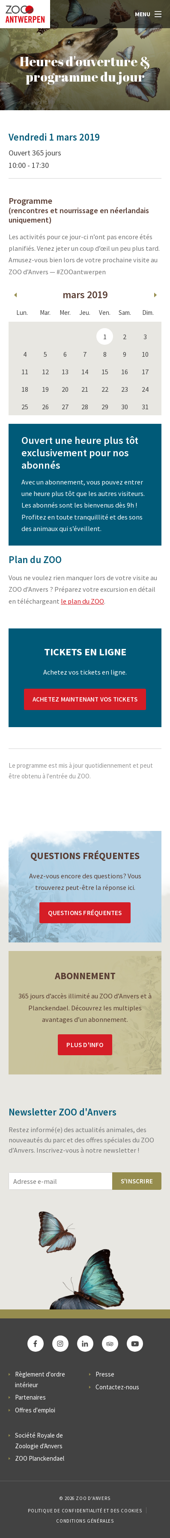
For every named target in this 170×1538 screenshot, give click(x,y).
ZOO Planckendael (39, 1458)
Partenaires (30, 1397)
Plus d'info (84, 1045)
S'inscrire (137, 1181)
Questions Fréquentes (85, 913)
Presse (104, 1374)
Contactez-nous (117, 1387)
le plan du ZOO (82, 601)
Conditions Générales (85, 1521)
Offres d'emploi (35, 1410)
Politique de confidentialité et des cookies (85, 1511)
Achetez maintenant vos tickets (85, 699)
